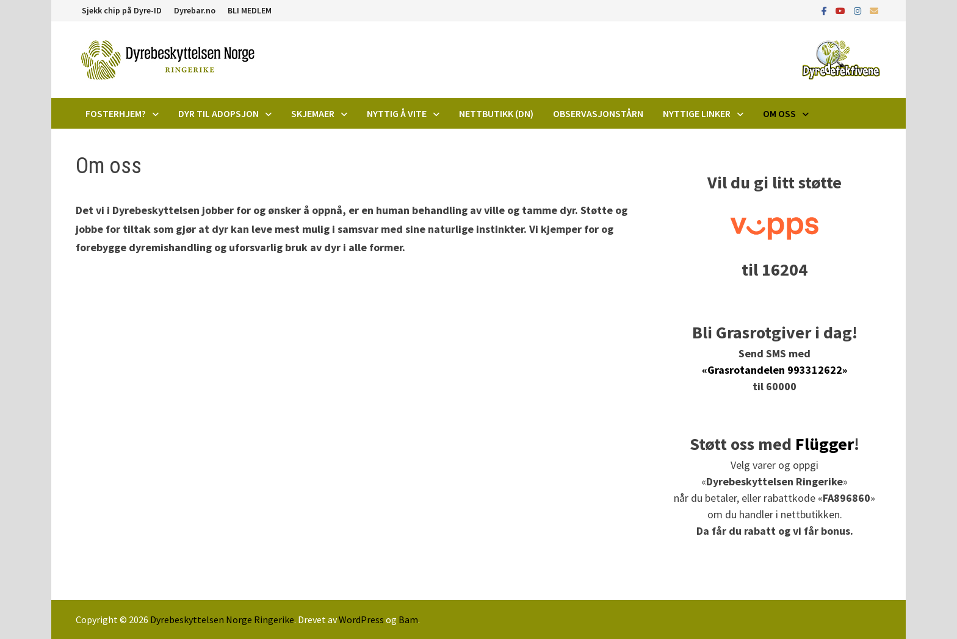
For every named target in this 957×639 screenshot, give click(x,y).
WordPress (361, 619)
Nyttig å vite (397, 113)
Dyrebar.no (194, 10)
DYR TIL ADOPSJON (218, 113)
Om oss (779, 113)
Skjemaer (312, 113)
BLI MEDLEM (250, 10)
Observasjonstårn (598, 113)
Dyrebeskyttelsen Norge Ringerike (222, 619)
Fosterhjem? (115, 113)
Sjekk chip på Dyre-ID (122, 10)
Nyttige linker (697, 113)
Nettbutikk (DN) (496, 113)
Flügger (824, 444)
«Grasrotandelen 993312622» (774, 370)
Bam (408, 619)
